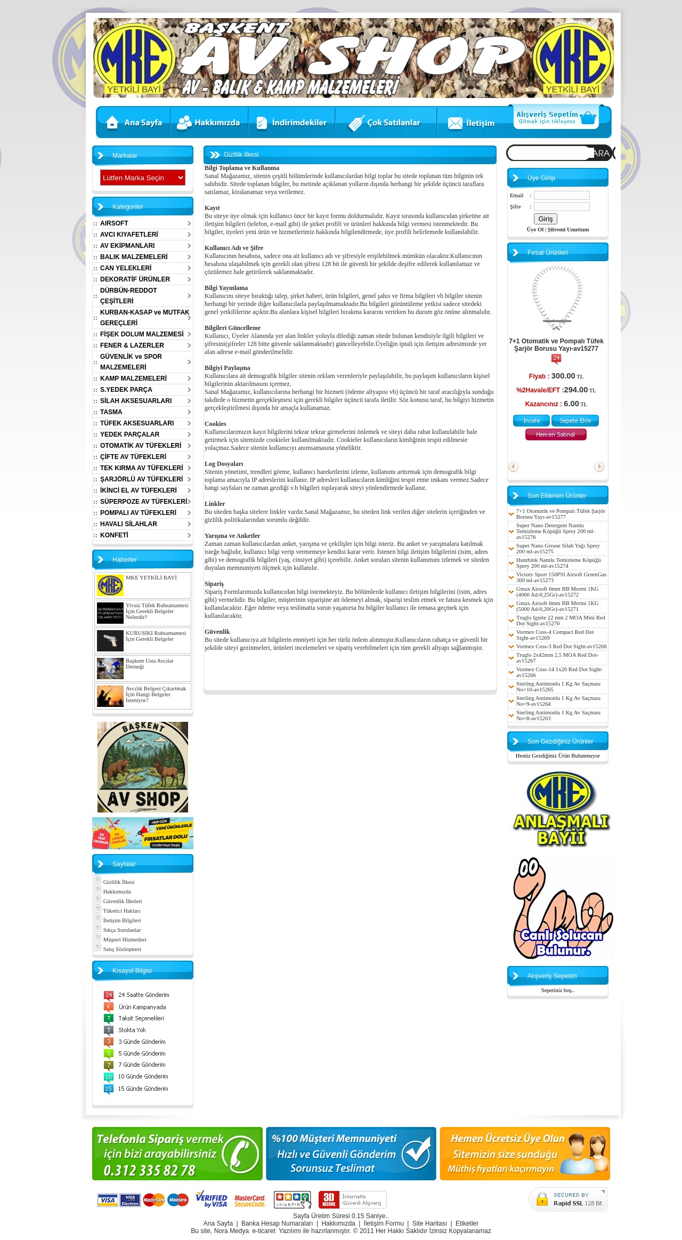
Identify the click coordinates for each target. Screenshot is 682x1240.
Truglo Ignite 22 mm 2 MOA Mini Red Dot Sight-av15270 (560, 620)
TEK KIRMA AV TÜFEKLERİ (141, 468)
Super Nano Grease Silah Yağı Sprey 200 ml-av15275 (558, 548)
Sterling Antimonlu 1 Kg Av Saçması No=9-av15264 (558, 701)
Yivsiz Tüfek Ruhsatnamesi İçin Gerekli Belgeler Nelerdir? (157, 611)
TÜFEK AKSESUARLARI (137, 423)
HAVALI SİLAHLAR (128, 524)
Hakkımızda (112, 892)
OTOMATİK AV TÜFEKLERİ (140, 445)
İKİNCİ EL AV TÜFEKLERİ (138, 490)
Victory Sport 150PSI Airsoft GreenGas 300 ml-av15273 (561, 577)
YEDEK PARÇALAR (129, 434)
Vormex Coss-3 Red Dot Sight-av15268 (561, 646)
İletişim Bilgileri (117, 920)
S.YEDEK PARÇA (126, 389)
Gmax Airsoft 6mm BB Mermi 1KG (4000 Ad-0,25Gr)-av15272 (557, 592)
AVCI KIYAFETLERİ (129, 234)
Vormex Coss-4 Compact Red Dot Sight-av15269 (555, 635)
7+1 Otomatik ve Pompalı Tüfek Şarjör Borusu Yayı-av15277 (556, 344)
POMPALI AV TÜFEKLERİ (138, 513)
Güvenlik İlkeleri (117, 901)
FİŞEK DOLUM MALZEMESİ (142, 334)
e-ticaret (263, 1231)
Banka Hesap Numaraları (277, 1223)
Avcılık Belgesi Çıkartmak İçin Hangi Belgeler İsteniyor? (156, 694)
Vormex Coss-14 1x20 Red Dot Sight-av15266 (559, 672)
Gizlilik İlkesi (114, 882)
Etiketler (467, 1223)
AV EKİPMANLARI (127, 245)
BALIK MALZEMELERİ (134, 257)
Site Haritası (429, 1223)
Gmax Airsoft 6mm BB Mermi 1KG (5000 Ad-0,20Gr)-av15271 (557, 606)
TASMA (111, 412)
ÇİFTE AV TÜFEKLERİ (133, 457)
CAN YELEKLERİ (125, 268)
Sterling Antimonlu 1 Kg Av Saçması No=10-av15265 (558, 687)
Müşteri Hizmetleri (120, 940)
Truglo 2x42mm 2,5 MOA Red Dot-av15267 (557, 658)
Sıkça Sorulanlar (117, 930)
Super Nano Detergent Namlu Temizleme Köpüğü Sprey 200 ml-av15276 (555, 531)
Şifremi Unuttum (568, 229)
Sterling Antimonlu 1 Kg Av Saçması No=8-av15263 (558, 715)
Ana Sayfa (218, 1223)
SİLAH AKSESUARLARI (136, 401)
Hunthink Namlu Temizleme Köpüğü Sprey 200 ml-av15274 (558, 563)
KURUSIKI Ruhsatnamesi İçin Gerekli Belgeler (156, 636)
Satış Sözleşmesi (117, 949)
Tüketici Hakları (117, 911)
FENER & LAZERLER (132, 345)
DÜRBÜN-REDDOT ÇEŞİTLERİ (128, 296)
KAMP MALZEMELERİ (133, 378)
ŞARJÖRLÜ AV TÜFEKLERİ (141, 479)
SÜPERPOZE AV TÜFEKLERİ (143, 501)
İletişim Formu (384, 1223)
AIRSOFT (114, 223)
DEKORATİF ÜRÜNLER (135, 279)
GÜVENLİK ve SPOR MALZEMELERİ (131, 362)
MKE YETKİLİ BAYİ (151, 578)
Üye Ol (535, 229)
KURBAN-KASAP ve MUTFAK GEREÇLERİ (145, 318)
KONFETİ (114, 535)
